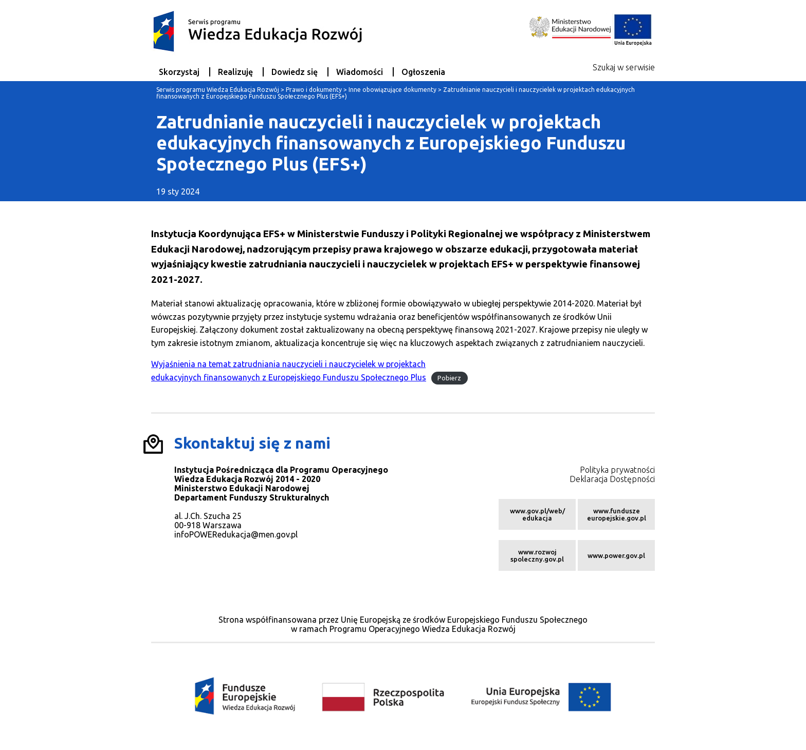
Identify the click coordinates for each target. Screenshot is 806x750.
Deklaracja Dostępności (612, 479)
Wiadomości (359, 71)
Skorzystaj (179, 71)
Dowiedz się (294, 71)
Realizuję (235, 71)
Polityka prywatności (617, 469)
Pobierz (449, 377)
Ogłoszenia (423, 71)
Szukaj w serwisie (624, 67)
